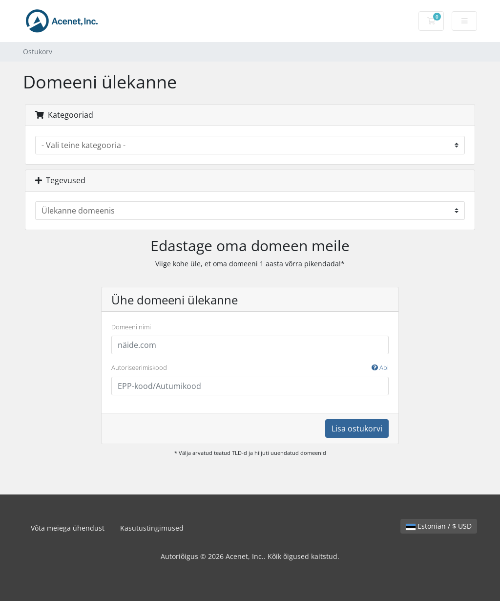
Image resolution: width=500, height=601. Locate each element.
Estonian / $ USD (439, 526)
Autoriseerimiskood (250, 368)
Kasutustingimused (152, 528)
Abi (380, 367)
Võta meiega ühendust (67, 528)
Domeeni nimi (131, 326)
